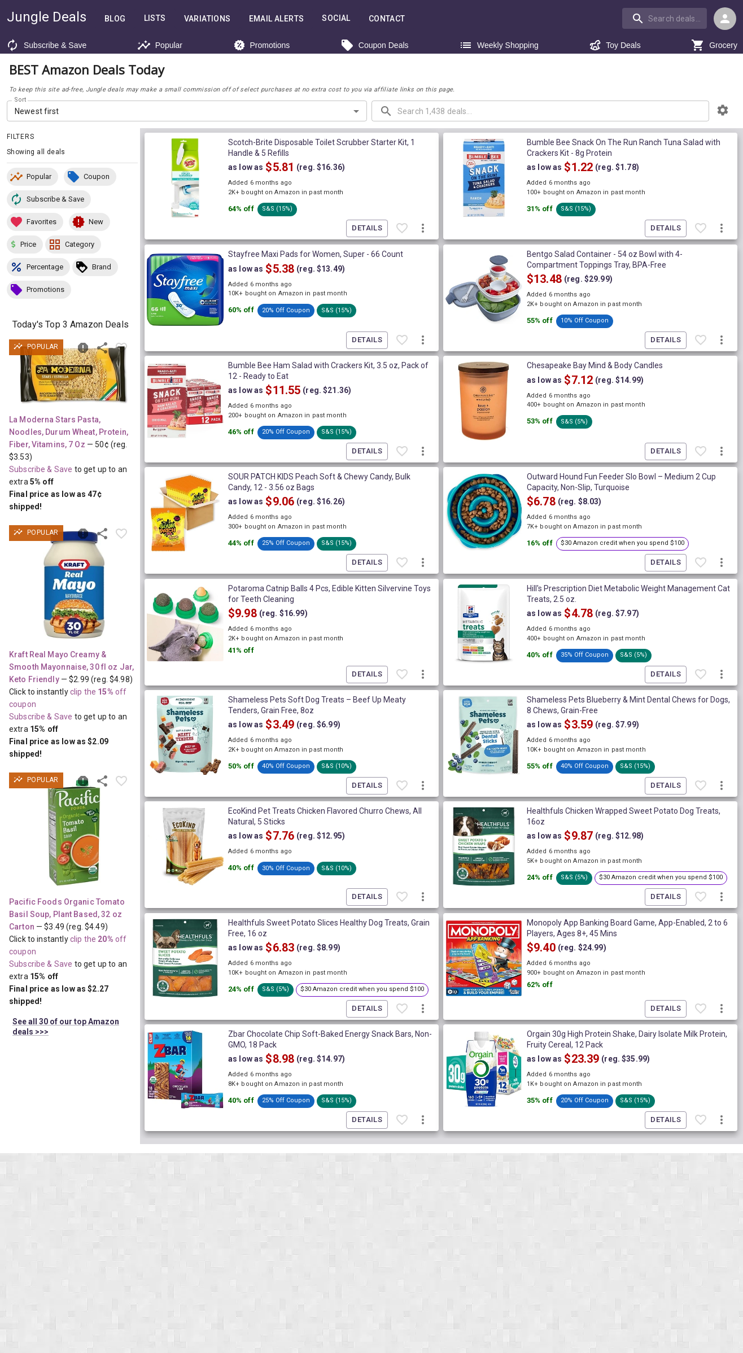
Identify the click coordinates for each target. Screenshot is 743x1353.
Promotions (261, 45)
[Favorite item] (121, 347)
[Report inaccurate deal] (83, 347)
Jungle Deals (46, 17)
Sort (21, 100)
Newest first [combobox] (37, 111)
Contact (387, 18)
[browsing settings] (722, 110)
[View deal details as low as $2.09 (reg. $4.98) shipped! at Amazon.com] (74, 585)
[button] (32, 177)
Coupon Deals (374, 45)
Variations (207, 18)
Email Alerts (276, 18)
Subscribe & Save (46, 45)
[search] (664, 18)
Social (336, 18)
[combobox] (666, 18)
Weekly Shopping (499, 45)
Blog (115, 18)
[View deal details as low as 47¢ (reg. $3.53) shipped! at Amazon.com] (74, 374)
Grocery (714, 45)
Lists (155, 18)
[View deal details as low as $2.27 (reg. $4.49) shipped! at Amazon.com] (74, 832)
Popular (159, 45)
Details (367, 228)
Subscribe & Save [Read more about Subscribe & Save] (40, 469)
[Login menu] (725, 18)
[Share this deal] (102, 347)
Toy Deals (614, 45)
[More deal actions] (423, 228)
